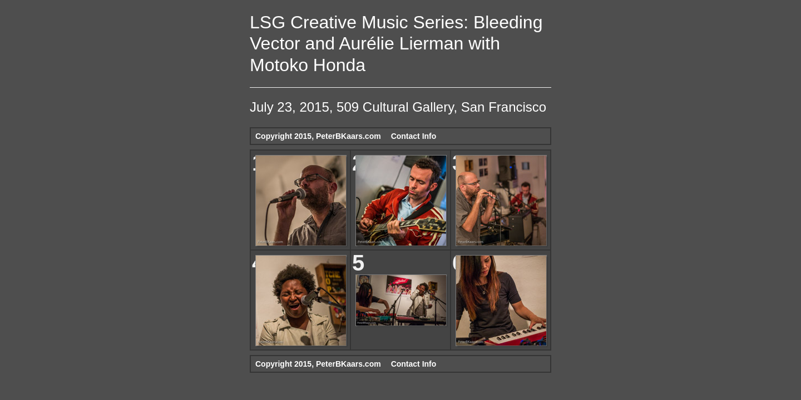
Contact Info (414, 136)
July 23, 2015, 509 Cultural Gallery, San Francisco (398, 106)
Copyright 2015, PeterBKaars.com (318, 136)
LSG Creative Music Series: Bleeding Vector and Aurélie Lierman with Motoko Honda (396, 43)
